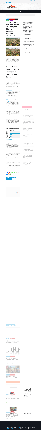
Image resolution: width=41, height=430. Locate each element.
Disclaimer (33, 426)
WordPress (18, 426)
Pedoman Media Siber (29, 427)
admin (7, 54)
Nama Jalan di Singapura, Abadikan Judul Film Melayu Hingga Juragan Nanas (28, 28)
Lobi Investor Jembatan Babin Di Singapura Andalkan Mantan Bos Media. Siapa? (28, 40)
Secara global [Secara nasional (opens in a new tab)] (8, 119)
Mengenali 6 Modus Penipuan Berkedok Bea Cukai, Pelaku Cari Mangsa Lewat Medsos (28, 32)
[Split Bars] (13, 151)
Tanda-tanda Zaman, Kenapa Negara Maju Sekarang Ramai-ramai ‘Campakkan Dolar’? (28, 50)
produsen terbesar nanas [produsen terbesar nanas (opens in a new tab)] (13, 167)
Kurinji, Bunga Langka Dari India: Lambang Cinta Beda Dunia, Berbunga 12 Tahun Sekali (28, 36)
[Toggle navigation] (20, 11)
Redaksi (25, 426)
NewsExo (8, 427)
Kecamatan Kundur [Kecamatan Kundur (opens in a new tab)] (9, 108)
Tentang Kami (21, 427)
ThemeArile (12, 427)
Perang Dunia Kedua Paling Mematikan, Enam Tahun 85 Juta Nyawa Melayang (28, 59)
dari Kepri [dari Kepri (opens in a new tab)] (7, 159)
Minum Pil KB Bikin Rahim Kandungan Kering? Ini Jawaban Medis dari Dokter (28, 54)
